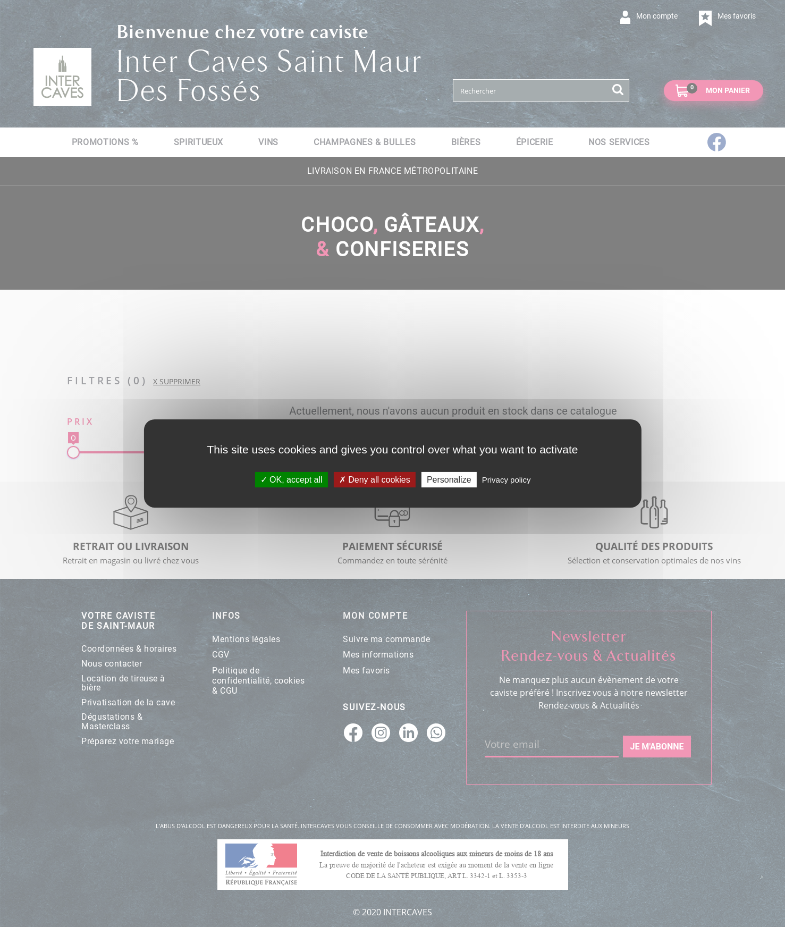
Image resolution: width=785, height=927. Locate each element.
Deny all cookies (374, 479)
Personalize (449, 479)
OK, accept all (291, 479)
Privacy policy (506, 479)
